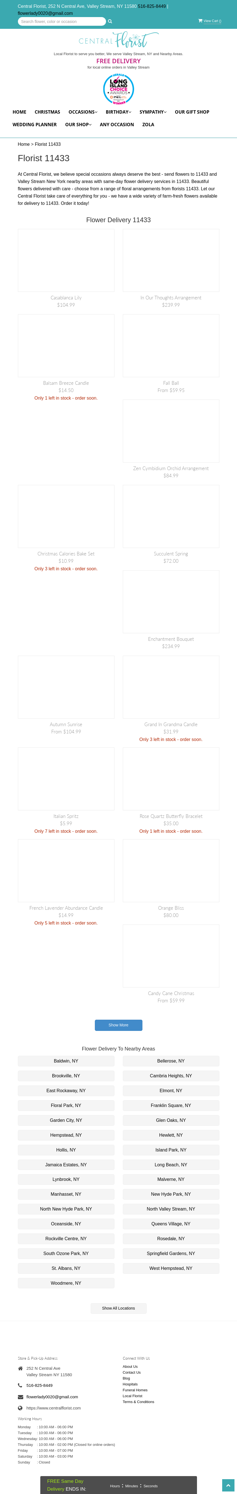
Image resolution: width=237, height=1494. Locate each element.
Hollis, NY (66, 1150)
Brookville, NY (66, 1075)
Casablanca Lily (66, 298)
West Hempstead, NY (171, 1268)
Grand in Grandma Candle (171, 724)
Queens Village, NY (170, 1223)
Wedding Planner (35, 124)
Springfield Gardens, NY (171, 1253)
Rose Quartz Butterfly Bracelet (171, 816)
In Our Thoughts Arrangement (170, 298)
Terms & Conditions (138, 1402)
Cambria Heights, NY (171, 1075)
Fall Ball (171, 383)
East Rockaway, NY (66, 1090)
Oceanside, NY (66, 1223)
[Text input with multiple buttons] (62, 21)
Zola (148, 124)
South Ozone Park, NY (66, 1253)
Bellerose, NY (171, 1061)
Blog (126, 1378)
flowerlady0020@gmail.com (45, 13)
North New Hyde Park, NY (66, 1209)
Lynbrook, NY (66, 1179)
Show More (118, 1025)
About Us (130, 1366)
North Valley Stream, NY (171, 1209)
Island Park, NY (170, 1150)
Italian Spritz (66, 816)
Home (19, 112)
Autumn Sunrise (66, 724)
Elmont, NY (171, 1090)
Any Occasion (117, 124)
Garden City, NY (66, 1120)
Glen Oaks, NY (171, 1120)
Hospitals (130, 1384)
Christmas (47, 112)
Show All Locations (118, 1308)
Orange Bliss (171, 908)
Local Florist (132, 1396)
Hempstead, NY (66, 1135)
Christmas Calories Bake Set (66, 554)
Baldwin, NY (66, 1061)
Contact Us (132, 1372)
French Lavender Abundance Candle (66, 908)
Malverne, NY (171, 1179)
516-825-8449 (152, 6)
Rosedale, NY (171, 1238)
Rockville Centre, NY (66, 1238)
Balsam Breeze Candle (66, 383)
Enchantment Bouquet (171, 639)
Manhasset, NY (66, 1194)
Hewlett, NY (171, 1135)
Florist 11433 (48, 144)
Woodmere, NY (66, 1283)
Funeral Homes (135, 1390)
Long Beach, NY (171, 1164)
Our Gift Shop (192, 112)
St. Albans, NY (65, 1268)
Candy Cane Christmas (171, 993)
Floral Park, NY (66, 1105)
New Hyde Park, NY (171, 1194)
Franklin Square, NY (171, 1105)
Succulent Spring (171, 554)
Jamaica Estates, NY (66, 1164)
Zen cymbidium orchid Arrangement (171, 468)
